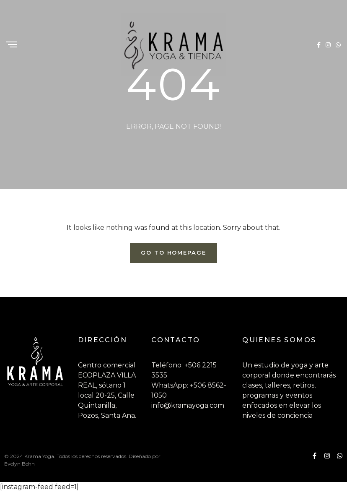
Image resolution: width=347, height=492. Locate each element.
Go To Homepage (173, 252)
